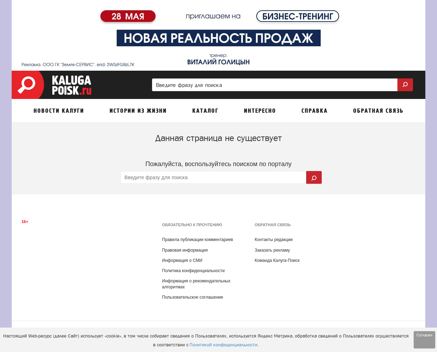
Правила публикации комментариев (197, 239)
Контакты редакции (273, 239)
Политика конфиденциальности (193, 270)
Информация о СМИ (182, 260)
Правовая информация (185, 250)
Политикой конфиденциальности (223, 344)
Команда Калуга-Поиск (277, 260)
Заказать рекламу (272, 250)
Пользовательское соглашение (192, 297)
